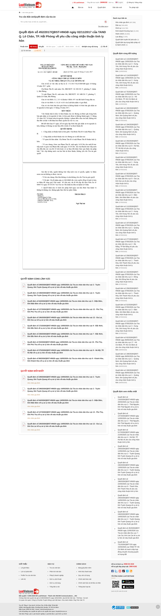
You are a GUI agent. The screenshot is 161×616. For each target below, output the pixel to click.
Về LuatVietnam (77, 3)
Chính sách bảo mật (84, 579)
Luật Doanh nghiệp (39, 614)
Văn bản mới (117, 7)
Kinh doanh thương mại (124, 31)
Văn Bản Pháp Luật (25, 614)
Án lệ (90, 7)
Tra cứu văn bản (55, 568)
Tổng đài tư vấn (55, 587)
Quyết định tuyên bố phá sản (126, 39)
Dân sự (118, 25)
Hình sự (118, 28)
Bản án (80, 7)
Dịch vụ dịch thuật (55, 579)
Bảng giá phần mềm (84, 568)
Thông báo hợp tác (84, 587)
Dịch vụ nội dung (55, 583)
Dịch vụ (111, 2)
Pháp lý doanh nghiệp (57, 575)
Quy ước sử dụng (84, 575)
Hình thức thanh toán (85, 571)
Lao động (119, 37)
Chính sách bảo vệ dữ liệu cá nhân (89, 583)
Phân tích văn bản (55, 571)
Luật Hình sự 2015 (61, 614)
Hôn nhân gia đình (33, 383)
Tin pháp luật (134, 7)
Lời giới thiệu (25, 568)
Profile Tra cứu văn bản (28, 575)
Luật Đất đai (50, 614)
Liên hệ (23, 579)
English (119, 2)
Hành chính (120, 34)
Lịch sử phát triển (26, 571)
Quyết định (102, 7)
